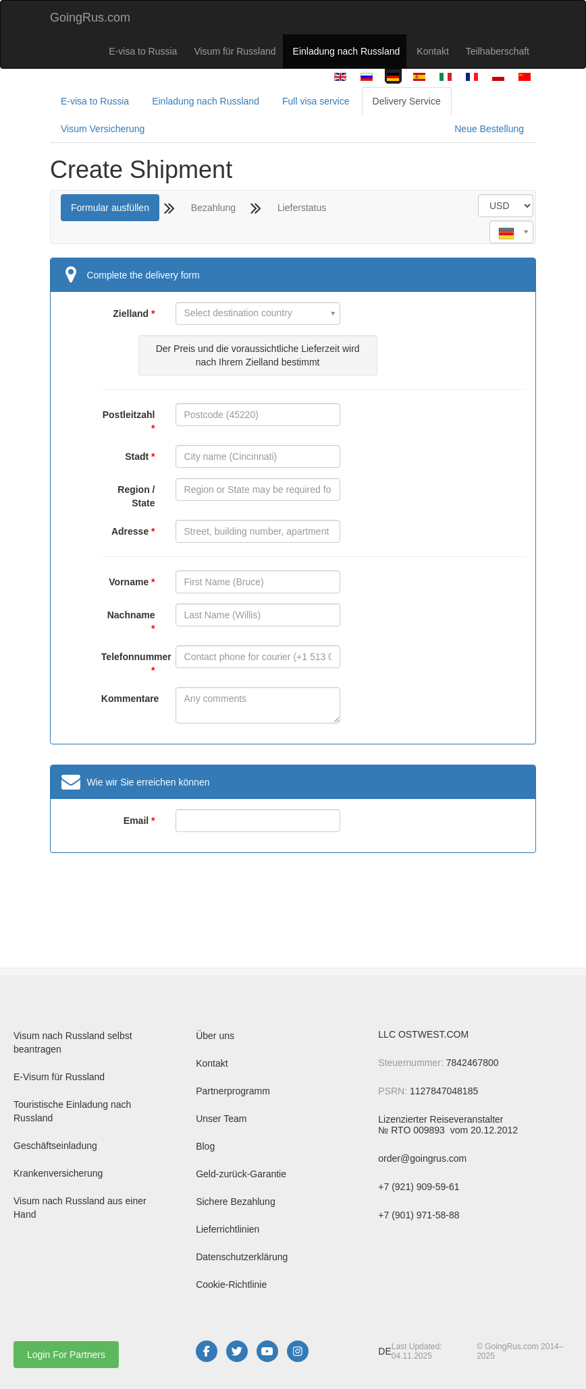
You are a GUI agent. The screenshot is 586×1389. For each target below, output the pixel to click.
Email (136, 820)
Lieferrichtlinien (227, 1229)
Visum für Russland (234, 51)
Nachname (131, 615)
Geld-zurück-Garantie (241, 1174)
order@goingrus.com (422, 1158)
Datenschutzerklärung (242, 1256)
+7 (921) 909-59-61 (418, 1186)
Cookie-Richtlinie (231, 1284)
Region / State (136, 496)
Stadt (137, 456)
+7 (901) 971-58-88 (418, 1215)
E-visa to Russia (143, 51)
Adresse (130, 531)
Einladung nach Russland (346, 51)
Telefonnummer (128, 656)
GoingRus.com (90, 17)
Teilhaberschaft (497, 51)
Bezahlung (213, 207)
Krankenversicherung (58, 1173)
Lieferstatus (301, 207)
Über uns (215, 1035)
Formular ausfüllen (110, 207)
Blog (205, 1146)
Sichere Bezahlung (235, 1201)
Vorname (129, 582)
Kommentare (128, 698)
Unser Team (221, 1118)
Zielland (131, 313)
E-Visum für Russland (59, 1076)
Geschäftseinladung (55, 1145)
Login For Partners (66, 1354)
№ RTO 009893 (412, 1130)
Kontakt (432, 51)
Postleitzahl (129, 414)
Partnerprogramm (233, 1091)
